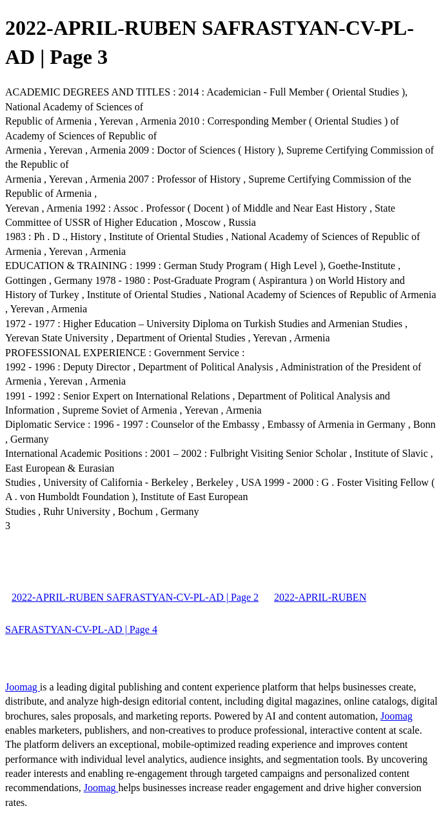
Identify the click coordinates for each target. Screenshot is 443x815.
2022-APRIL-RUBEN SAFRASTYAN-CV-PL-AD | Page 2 (135, 597)
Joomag (22, 686)
